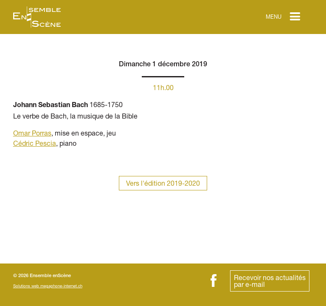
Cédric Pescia (34, 143)
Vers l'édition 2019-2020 (163, 183)
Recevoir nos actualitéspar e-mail (270, 280)
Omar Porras (32, 133)
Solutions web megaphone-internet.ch (47, 285)
